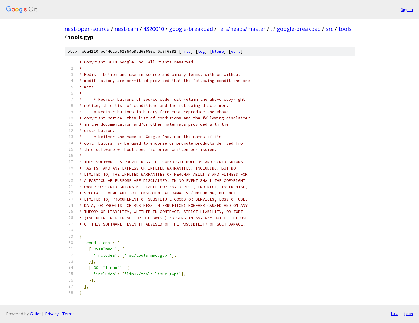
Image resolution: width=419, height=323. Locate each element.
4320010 (153, 28)
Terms (68, 313)
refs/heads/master (242, 28)
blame (218, 51)
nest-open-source (87, 28)
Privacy (52, 313)
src (329, 28)
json (408, 313)
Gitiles (35, 313)
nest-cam (126, 28)
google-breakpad (191, 28)
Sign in (407, 9)
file (186, 51)
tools (344, 28)
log (201, 51)
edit (235, 51)
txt (394, 313)
